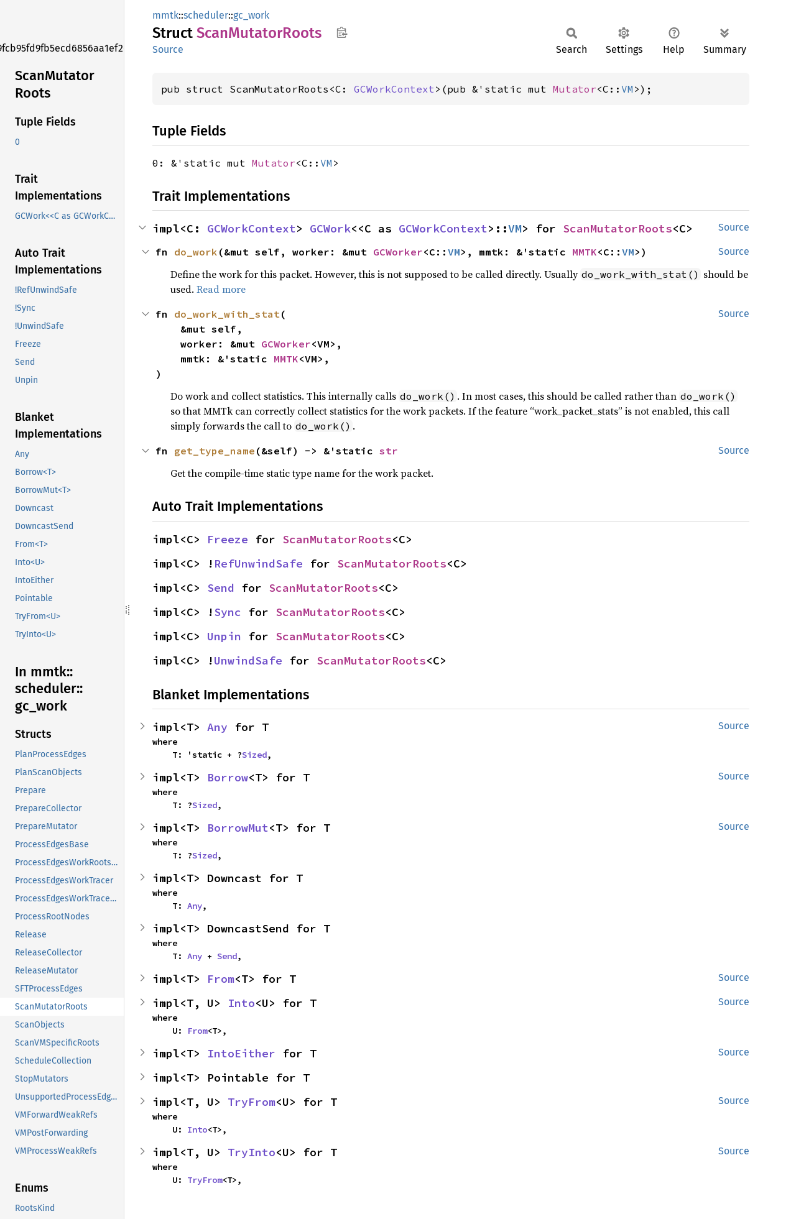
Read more (221, 289)
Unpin (224, 636)
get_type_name (214, 450)
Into (241, 1003)
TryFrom (251, 1102)
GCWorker (398, 252)
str (388, 450)
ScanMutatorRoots (617, 228)
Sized (254, 754)
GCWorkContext (394, 89)
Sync (227, 612)
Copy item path (341, 32)
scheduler (205, 15)
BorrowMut (238, 828)
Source (167, 49)
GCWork (330, 228)
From (220, 979)
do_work (196, 252)
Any (217, 727)
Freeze (227, 539)
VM (627, 89)
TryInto (251, 1152)
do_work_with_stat (227, 314)
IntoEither (241, 1053)
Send (220, 588)
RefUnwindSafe (258, 563)
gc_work (251, 15)
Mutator (574, 89)
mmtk (165, 15)
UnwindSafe (248, 660)
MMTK (584, 252)
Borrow (227, 777)
